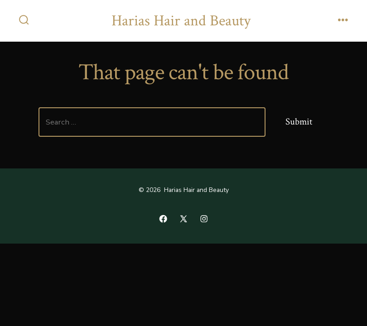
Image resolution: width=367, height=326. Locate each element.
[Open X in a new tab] (183, 219)
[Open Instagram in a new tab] (204, 219)
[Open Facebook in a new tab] (163, 219)
